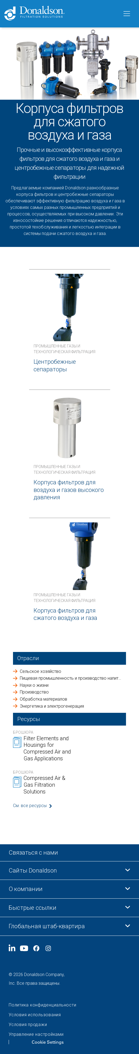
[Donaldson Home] (61, 14)
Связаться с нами (33, 852)
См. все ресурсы (30, 805)
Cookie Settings (48, 1042)
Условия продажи (28, 1024)
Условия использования (35, 1014)
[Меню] (126, 14)
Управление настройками (36, 1034)
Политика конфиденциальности (42, 1005)
